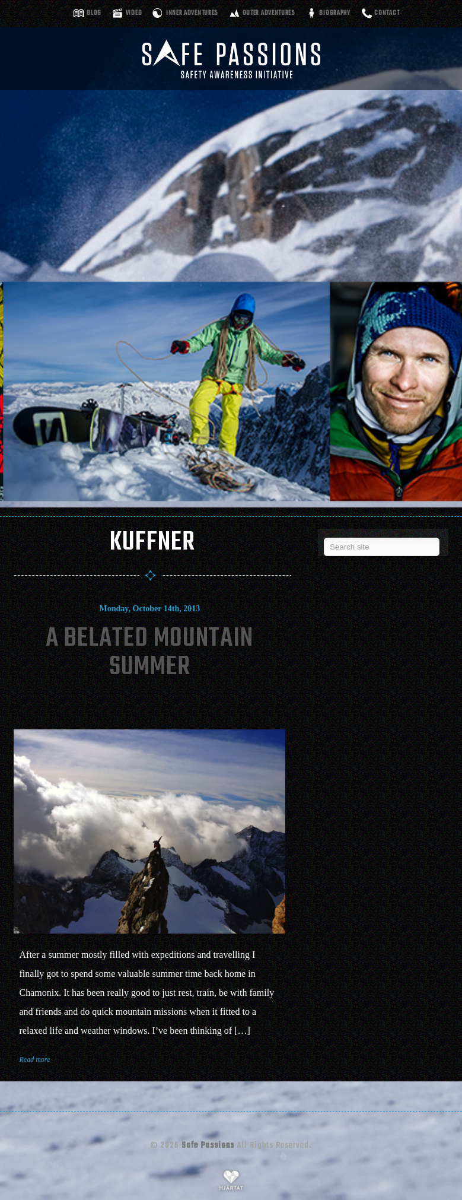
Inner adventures (192, 13)
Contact (386, 13)
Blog (94, 13)
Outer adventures (269, 13)
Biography (334, 13)
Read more (35, 1059)
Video (134, 13)
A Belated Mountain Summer (149, 653)
